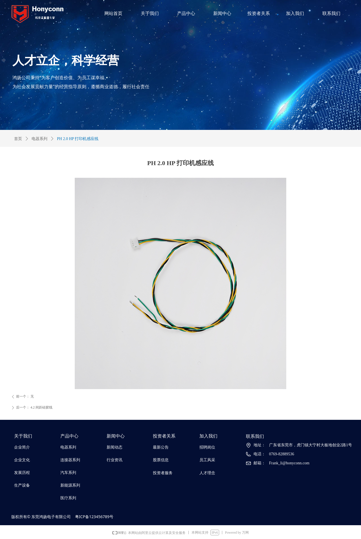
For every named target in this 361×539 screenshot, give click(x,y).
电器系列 (39, 139)
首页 (18, 139)
